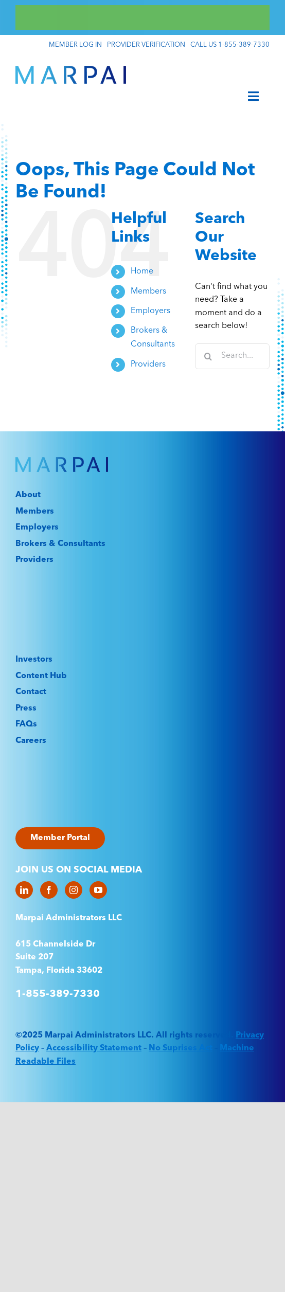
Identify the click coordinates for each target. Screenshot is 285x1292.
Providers (148, 364)
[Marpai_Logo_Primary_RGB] (70, 70)
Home (142, 271)
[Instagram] (73, 890)
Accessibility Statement (93, 1048)
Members (148, 291)
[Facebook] (49, 890)
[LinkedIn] (24, 890)
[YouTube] (98, 890)
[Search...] (232, 356)
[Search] (208, 356)
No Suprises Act (180, 1048)
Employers (150, 311)
